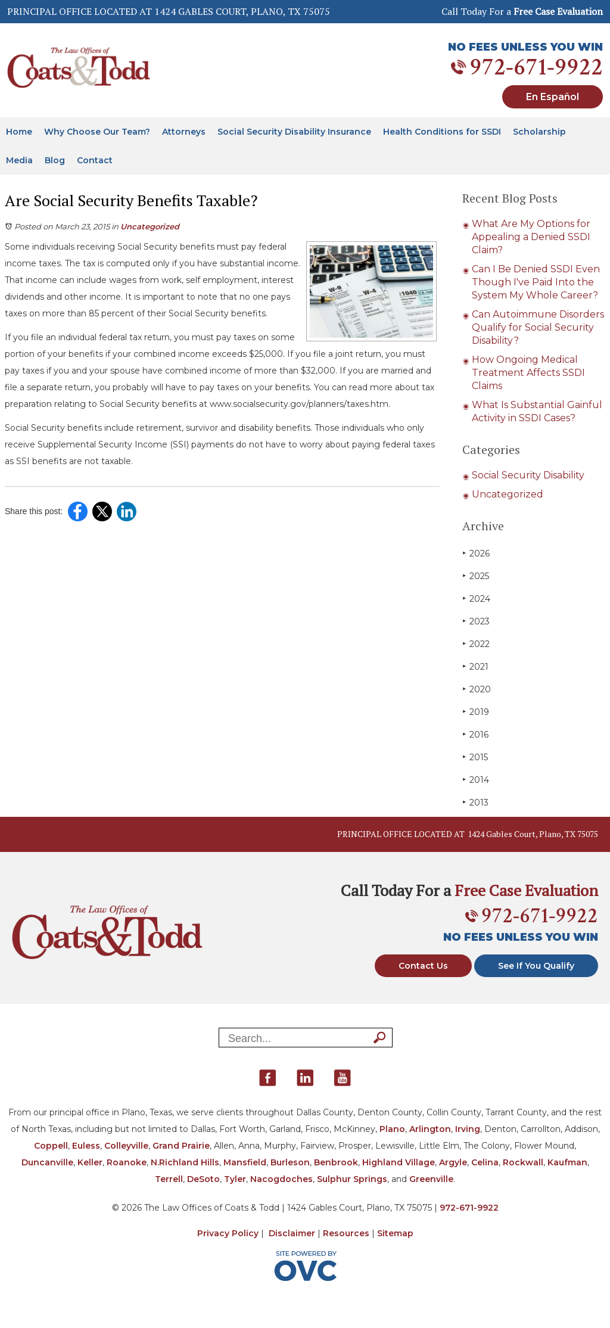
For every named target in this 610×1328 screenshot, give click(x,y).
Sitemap (395, 1233)
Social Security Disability (528, 475)
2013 (475, 802)
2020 (476, 689)
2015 (475, 757)
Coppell (51, 1145)
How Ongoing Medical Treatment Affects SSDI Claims (528, 372)
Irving (467, 1129)
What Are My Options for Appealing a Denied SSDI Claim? (531, 237)
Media (19, 160)
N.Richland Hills (185, 1162)
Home (19, 131)
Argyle (453, 1162)
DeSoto (203, 1179)
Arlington (430, 1129)
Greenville (431, 1179)
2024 (476, 598)
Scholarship (539, 131)
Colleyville (126, 1145)
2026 (476, 553)
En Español (552, 96)
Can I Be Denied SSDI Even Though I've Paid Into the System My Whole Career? (536, 282)
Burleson (290, 1162)
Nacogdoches (281, 1179)
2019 (475, 712)
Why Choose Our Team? (97, 131)
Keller (89, 1162)
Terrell (169, 1179)
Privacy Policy (228, 1233)
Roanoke (127, 1162)
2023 (476, 621)
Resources (346, 1233)
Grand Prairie (181, 1145)
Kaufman (567, 1162)
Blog (55, 160)
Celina (485, 1162)
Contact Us (423, 965)
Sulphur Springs (352, 1179)
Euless (86, 1145)
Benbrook (336, 1162)
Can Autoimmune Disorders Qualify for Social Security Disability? (538, 327)
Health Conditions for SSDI (442, 131)
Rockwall (523, 1162)
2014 (475, 780)
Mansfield (244, 1162)
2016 (475, 734)
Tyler (235, 1179)
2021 (475, 666)
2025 (475, 576)
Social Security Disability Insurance (294, 131)
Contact (95, 160)
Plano (392, 1129)
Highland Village (398, 1162)
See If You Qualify (536, 965)
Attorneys (184, 131)
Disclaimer (292, 1233)
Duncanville (47, 1162)
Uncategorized (149, 226)
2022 (476, 644)
